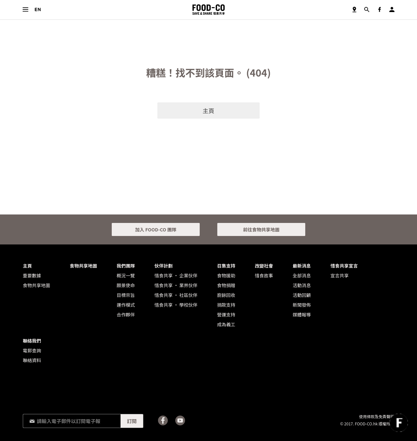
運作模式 (126, 304)
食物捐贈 (226, 285)
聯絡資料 (32, 360)
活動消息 (302, 285)
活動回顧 (302, 295)
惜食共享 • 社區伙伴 (175, 295)
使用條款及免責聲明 (376, 416)
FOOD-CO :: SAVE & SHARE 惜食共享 (208, 9)
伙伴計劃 (163, 265)
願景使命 (126, 285)
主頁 (208, 110)
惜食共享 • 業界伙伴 (175, 285)
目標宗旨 (126, 295)
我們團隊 (126, 265)
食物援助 (226, 275)
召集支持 (226, 265)
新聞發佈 (302, 304)
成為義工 (226, 324)
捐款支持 (226, 304)
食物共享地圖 (354, 9)
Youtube (180, 420)
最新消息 (302, 265)
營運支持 (226, 314)
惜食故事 (264, 275)
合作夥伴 (126, 314)
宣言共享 (339, 275)
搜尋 (366, 9)
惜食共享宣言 (344, 265)
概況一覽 (126, 275)
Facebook (379, 9)
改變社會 (264, 265)
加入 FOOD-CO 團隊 (155, 229)
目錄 (25, 9)
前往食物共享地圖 (261, 229)
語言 (37, 9)
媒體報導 (302, 314)
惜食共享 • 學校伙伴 (175, 304)
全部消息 (302, 275)
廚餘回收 (226, 295)
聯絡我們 (32, 340)
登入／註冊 (391, 9)
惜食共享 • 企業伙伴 (175, 275)
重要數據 (32, 275)
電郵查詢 (32, 350)
